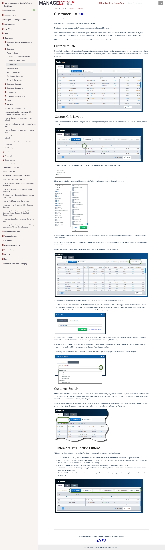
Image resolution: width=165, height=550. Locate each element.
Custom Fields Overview (12, 164)
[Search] (160, 3)
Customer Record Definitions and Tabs (19, 43)
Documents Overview (11, 168)
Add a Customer (13, 53)
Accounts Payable (10, 236)
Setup (6, 259)
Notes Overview (9, 171)
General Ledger (10, 250)
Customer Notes (13, 92)
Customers (9, 38)
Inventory (8, 241)
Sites (9, 100)
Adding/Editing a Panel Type (15, 108)
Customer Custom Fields (16, 61)
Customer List (12, 64)
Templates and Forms (12, 245)
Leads (7, 152)
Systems (10, 104)
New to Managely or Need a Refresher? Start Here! (18, 4)
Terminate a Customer (15, 76)
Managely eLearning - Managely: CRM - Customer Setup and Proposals (19, 113)
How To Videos (9, 24)
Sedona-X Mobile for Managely (15, 264)
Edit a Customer (13, 68)
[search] (143, 3)
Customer (10, 49)
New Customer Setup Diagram (14, 179)
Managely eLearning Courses (15, 20)
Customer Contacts (14, 84)
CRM (6, 33)
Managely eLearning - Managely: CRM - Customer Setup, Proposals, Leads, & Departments (17, 213)
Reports (7, 254)
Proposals (8, 156)
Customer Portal (10, 15)
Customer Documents (15, 88)
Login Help (8, 29)
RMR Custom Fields (14, 72)
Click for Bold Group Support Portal (111, 3)
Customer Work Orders (16, 96)
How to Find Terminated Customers (16, 201)
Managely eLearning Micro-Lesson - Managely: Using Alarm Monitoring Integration (20, 226)
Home (56, 9)
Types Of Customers (14, 80)
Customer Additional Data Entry (18, 57)
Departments (10, 160)
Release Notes (19, 10)
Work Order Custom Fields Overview (16, 175)
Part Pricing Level (11, 148)
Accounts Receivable (12, 231)
